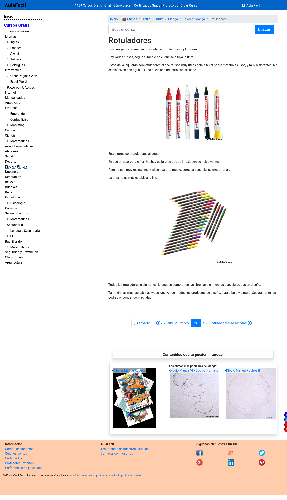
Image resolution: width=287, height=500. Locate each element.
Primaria (11, 208)
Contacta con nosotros (117, 453)
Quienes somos (16, 453)
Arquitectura (13, 262)
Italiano (15, 59)
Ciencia (10, 135)
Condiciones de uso (84, 475)
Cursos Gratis (16, 25)
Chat (107, 5)
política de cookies (131, 475)
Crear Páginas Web (23, 76)
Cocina (10, 130)
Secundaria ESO (16, 213)
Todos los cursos (17, 31)
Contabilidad (19, 119)
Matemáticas (19, 141)
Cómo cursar (122, 5)
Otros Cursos (14, 257)
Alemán (15, 53)
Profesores (170, 5)
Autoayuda (12, 103)
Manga (173, 19)
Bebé (8, 192)
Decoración (13, 177)
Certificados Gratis (147, 5)
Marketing (17, 125)
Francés (15, 48)
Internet (10, 92)
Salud (9, 156)
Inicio (8, 16)
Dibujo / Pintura (16, 166)
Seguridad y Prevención (21, 252)
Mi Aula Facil (251, 5)
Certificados (13, 458)
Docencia (11, 172)
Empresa (11, 108)
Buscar (264, 29)
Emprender (18, 114)
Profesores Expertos (19, 463)
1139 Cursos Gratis (89, 5)
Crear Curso (189, 5)
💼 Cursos (129, 19)
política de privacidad (107, 475)
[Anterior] (172, 323)
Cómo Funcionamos (19, 449)
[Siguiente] (228, 323)
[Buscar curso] (178, 29)
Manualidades (15, 98)
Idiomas (10, 36)
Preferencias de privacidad (24, 468)
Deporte (10, 161)
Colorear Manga (193, 19)
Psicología (12, 197)
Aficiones (11, 151)
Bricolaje (11, 187)
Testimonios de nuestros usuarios (125, 449)
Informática (13, 70)
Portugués (17, 65)
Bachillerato (13, 241)
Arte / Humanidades (19, 146)
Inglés (14, 42)
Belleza (10, 182)
